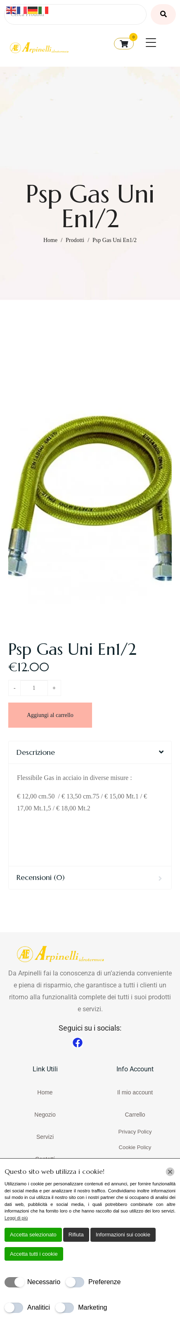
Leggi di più (16, 1217)
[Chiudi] (170, 1171)
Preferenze (104, 1281)
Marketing (92, 1307)
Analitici (38, 1307)
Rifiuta (76, 1234)
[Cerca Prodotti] (75, 14)
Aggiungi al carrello (50, 715)
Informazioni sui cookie (123, 1234)
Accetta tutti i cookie (34, 1254)
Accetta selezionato (33, 1234)
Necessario (43, 1281)
